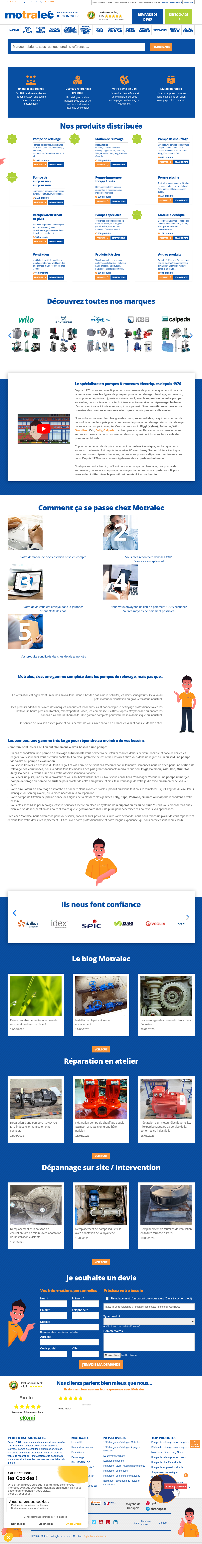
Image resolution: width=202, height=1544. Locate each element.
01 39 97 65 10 (106, 2)
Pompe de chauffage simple (166, 1462)
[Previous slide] (10, 335)
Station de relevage (109, 139)
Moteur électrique (171, 215)
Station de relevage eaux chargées (169, 1447)
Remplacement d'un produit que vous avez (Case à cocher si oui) (149, 1298)
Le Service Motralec (113, 1455)
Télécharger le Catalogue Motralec (121, 1442)
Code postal (48, 1348)
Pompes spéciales (108, 215)
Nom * (44, 1298)
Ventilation (41, 254)
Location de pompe (113, 1460)
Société (165, 2)
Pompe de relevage (47, 139)
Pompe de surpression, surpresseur (42, 181)
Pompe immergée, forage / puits (108, 179)
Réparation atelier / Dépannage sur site (124, 1465)
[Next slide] (191, 335)
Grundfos (81, 430)
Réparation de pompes (115, 1470)
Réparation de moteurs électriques (121, 1475)
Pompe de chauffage (173, 139)
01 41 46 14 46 (130, 2)
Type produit (111, 1316)
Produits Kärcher (107, 254)
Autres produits (169, 254)
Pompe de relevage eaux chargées (169, 1442)
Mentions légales (146, 1523)
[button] (14, 30)
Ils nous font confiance (83, 1447)
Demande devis (56, 164)
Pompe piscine (168, 177)
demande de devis (147, 17)
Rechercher (160, 46)
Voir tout (101, 1049)
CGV (136, 1522)
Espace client (175, 2)
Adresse (45, 1336)
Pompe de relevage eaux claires (168, 1457)
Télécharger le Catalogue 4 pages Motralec (121, 1449)
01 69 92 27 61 (154, 2)
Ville (75, 1348)
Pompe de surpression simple (167, 1467)
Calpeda (108, 430)
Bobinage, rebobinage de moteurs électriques (121, 1482)
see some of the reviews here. (27, 1412)
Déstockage (178, 16)
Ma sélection (188, 2)
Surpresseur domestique (164, 1472)
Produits (40, 164)
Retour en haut (195, 1444)
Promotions (77, 1452)
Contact (163, 1522)
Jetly (99, 430)
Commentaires (113, 1331)
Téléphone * (80, 1310)
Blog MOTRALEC (80, 1462)
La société (76, 1442)
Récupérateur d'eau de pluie (47, 217)
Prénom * (78, 1298)
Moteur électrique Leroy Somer (167, 1452)
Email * (45, 1310)
